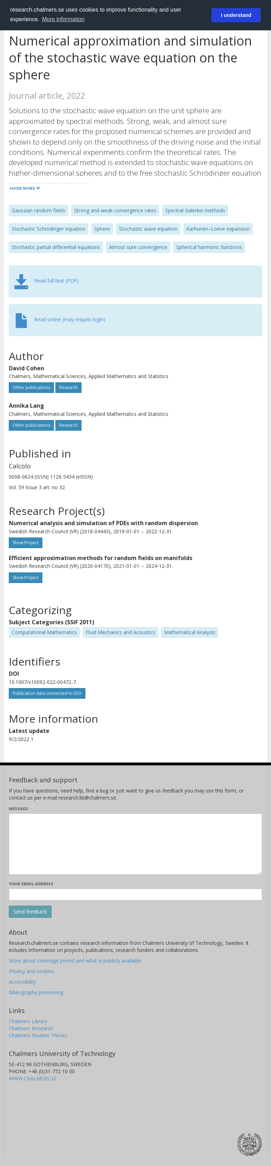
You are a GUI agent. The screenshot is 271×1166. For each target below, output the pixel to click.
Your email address (31, 883)
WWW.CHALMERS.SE (32, 1078)
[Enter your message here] (135, 844)
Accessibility (22, 981)
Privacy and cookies (31, 971)
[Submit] (30, 912)
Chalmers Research (31, 1028)
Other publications (31, 387)
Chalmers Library (28, 1021)
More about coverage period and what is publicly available (75, 960)
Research (68, 387)
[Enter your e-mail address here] (135, 894)
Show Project (25, 543)
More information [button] (63, 19)
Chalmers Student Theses (38, 1035)
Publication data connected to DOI (47, 693)
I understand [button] (236, 15)
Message (18, 808)
